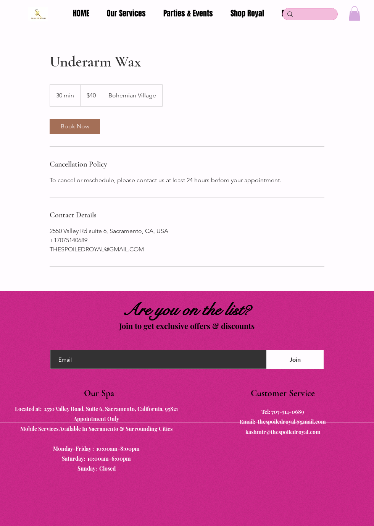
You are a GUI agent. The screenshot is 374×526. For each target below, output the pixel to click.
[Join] (295, 359)
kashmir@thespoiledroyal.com (283, 431)
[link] (75, 126)
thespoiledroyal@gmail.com (292, 421)
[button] (354, 13)
